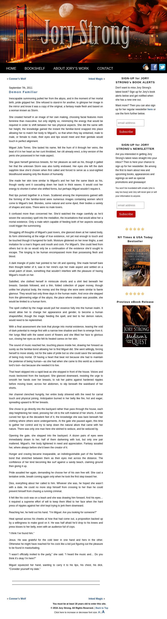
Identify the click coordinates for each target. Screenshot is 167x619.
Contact (105, 68)
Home (11, 68)
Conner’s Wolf (17, 78)
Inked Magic (96, 78)
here (150, 109)
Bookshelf (35, 68)
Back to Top (102, 608)
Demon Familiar (23, 92)
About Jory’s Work (71, 68)
